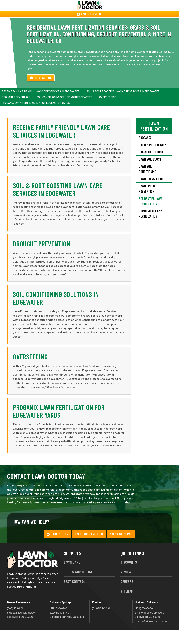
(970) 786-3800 (144, 608)
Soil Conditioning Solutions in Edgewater (64, 97)
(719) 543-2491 (101, 608)
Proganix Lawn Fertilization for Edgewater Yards (36, 102)
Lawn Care (72, 562)
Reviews (126, 571)
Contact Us (41, 78)
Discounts (128, 562)
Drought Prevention (16, 97)
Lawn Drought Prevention (148, 188)
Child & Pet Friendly (153, 145)
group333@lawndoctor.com (152, 620)
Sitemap (126, 591)
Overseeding (107, 97)
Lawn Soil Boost (150, 159)
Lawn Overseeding (151, 179)
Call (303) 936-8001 (89, 534)
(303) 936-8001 (16, 608)
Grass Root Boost (151, 152)
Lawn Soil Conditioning (147, 169)
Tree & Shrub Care (78, 571)
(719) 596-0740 (58, 608)
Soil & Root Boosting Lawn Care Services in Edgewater (123, 91)
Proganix (145, 137)
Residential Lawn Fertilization (151, 201)
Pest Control (74, 581)
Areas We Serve (121, 534)
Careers (126, 581)
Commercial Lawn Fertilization (150, 213)
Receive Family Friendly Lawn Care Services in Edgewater (41, 91)
